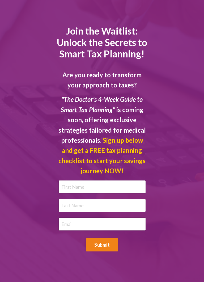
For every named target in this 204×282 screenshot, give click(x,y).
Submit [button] (102, 245)
